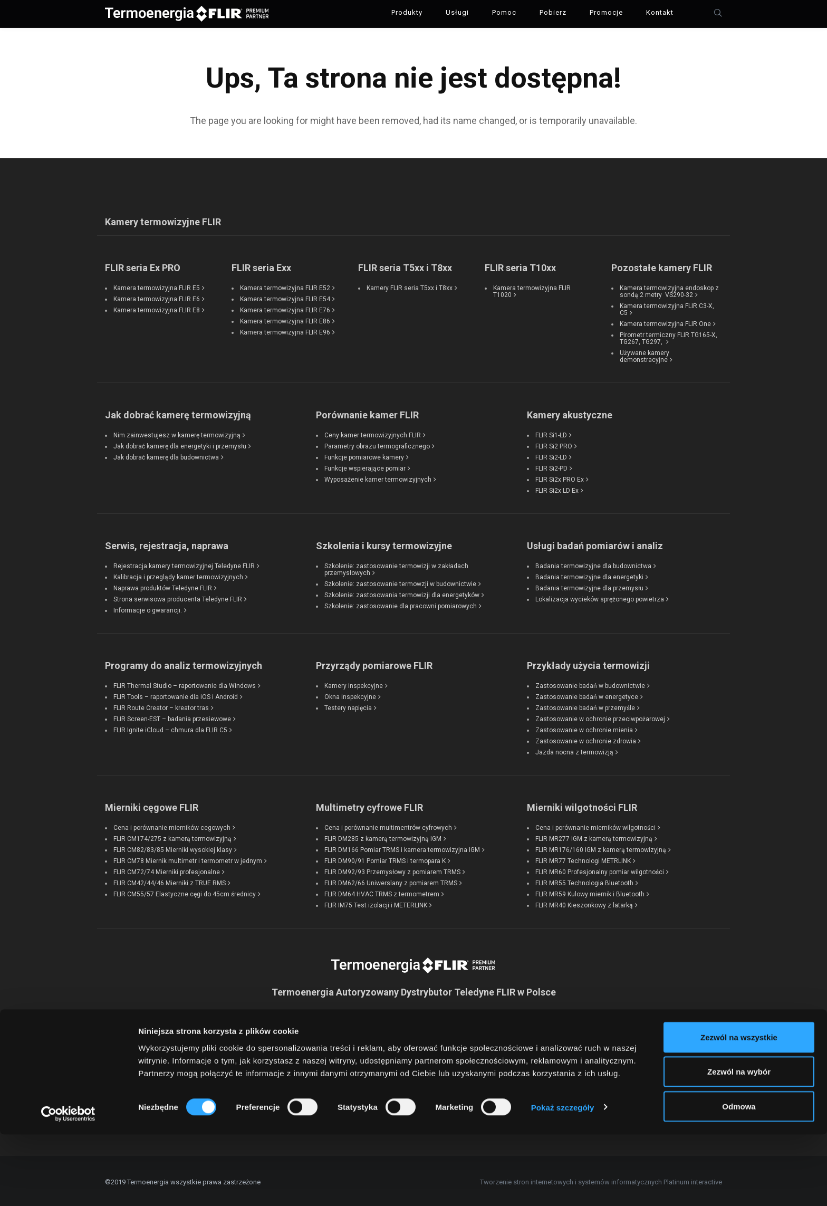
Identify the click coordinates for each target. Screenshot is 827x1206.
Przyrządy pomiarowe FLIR (374, 662)
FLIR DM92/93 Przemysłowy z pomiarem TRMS (392, 869)
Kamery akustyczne (569, 412)
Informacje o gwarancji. (147, 607)
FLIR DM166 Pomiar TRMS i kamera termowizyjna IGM (402, 847)
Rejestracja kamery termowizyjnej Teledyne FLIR (184, 563)
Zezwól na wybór (739, 1143)
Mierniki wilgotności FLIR (582, 804)
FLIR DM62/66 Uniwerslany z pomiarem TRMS (390, 880)
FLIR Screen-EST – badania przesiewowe (172, 716)
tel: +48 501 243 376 (414, 1033)
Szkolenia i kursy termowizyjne (384, 543)
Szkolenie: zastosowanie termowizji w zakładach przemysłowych (396, 567)
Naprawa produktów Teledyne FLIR (162, 585)
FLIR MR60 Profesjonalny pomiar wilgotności (599, 869)
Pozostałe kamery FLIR (661, 265)
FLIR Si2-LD (551, 454)
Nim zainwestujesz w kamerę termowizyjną (177, 432)
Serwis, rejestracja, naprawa (166, 543)
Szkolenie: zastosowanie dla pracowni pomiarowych (400, 603)
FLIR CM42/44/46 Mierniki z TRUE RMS (169, 880)
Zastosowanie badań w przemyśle (585, 705)
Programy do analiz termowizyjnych (183, 662)
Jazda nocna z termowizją (574, 749)
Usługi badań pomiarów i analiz (595, 543)
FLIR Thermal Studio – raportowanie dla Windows (184, 683)
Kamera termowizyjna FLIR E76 (285, 307)
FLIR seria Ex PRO (142, 265)
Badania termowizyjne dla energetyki (589, 574)
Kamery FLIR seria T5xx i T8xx (410, 285)
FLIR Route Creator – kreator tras (161, 705)
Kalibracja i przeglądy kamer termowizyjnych (178, 574)
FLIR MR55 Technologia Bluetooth (584, 880)
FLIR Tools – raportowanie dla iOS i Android (175, 694)
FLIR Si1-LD (551, 432)
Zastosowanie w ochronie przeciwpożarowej (600, 716)
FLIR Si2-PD (551, 466)
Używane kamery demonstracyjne (644, 354)
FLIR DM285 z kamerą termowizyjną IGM (382, 836)
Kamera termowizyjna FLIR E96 (285, 329)
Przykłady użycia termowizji (588, 662)
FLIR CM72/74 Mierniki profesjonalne (166, 869)
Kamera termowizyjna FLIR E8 (156, 307)
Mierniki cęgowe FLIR (151, 804)
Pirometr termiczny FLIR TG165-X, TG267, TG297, (668, 336)
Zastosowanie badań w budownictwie (590, 683)
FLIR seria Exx (261, 265)
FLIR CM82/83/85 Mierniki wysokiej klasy (172, 847)
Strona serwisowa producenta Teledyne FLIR (177, 596)
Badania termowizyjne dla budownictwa (593, 563)
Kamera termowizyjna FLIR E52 (285, 285)
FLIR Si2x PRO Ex (559, 477)
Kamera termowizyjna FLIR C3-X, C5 (667, 307)
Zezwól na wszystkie (738, 1108)
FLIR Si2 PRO (553, 443)
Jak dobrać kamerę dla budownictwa (166, 454)
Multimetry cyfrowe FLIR (369, 804)
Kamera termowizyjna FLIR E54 (285, 296)
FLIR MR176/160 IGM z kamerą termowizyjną (600, 847)
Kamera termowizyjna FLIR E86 (285, 318)
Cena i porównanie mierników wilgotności (595, 825)
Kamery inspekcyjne (353, 683)
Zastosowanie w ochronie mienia (584, 727)
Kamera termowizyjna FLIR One (665, 321)
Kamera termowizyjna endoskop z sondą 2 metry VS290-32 (669, 289)
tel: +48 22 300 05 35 (413, 1062)
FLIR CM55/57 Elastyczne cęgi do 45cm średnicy (184, 891)
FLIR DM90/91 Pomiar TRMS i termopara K (385, 858)
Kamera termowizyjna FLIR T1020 (532, 289)
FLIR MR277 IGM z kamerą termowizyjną (593, 836)
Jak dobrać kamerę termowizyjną (178, 412)
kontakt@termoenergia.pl (413, 1076)
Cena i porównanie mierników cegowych (171, 825)
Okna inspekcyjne (350, 694)
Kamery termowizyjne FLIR (163, 219)
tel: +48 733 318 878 (414, 1047)
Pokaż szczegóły (562, 1178)
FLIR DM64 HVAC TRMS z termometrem (381, 891)
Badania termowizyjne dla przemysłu (589, 585)
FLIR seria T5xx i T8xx (405, 265)
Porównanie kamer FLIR (367, 412)
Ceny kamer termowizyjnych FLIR (372, 432)
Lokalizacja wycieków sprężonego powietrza (599, 596)
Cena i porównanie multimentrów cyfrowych (388, 825)
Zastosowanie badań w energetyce (586, 694)
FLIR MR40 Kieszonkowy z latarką (584, 902)
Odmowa (738, 1177)
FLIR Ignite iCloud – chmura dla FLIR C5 (170, 727)
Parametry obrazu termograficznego (377, 443)
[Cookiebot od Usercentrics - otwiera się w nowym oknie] (68, 1185)
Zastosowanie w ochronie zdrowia (585, 738)
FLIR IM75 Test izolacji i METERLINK (375, 902)
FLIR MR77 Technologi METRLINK (583, 858)
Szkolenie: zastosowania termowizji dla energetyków (401, 592)
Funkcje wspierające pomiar (365, 466)
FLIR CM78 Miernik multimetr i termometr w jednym (187, 858)
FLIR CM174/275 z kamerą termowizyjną (172, 836)
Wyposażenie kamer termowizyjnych (377, 477)
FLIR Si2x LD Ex (557, 488)
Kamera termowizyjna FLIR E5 (156, 285)
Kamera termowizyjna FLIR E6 (156, 296)
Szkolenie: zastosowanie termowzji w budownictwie (400, 581)
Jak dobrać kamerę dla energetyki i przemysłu (179, 443)
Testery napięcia (348, 705)
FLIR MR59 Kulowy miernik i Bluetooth (590, 891)
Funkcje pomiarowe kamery (364, 454)
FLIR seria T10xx (520, 265)
